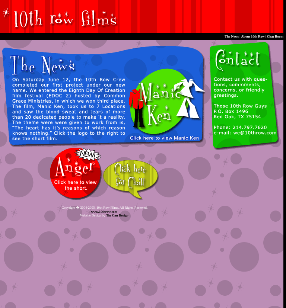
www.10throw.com (104, 212)
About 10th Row (252, 36)
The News (232, 36)
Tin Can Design (117, 215)
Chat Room (275, 36)
